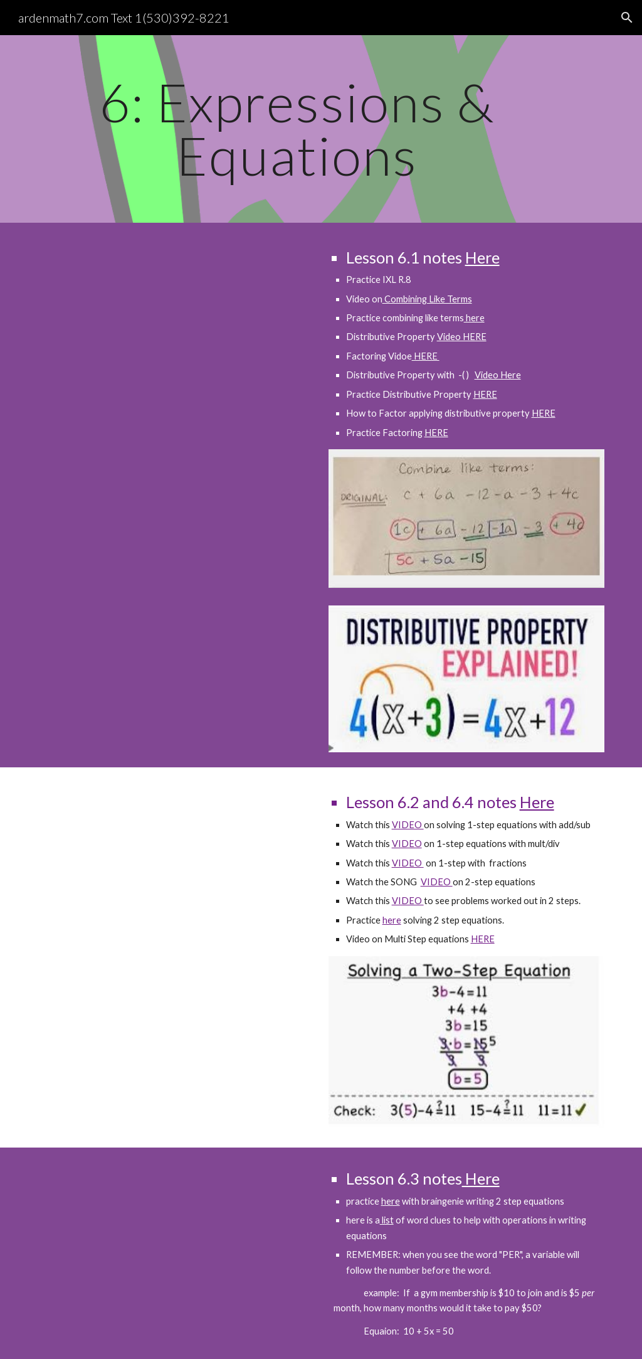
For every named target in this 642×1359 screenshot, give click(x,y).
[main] (297, 129)
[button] (627, 18)
